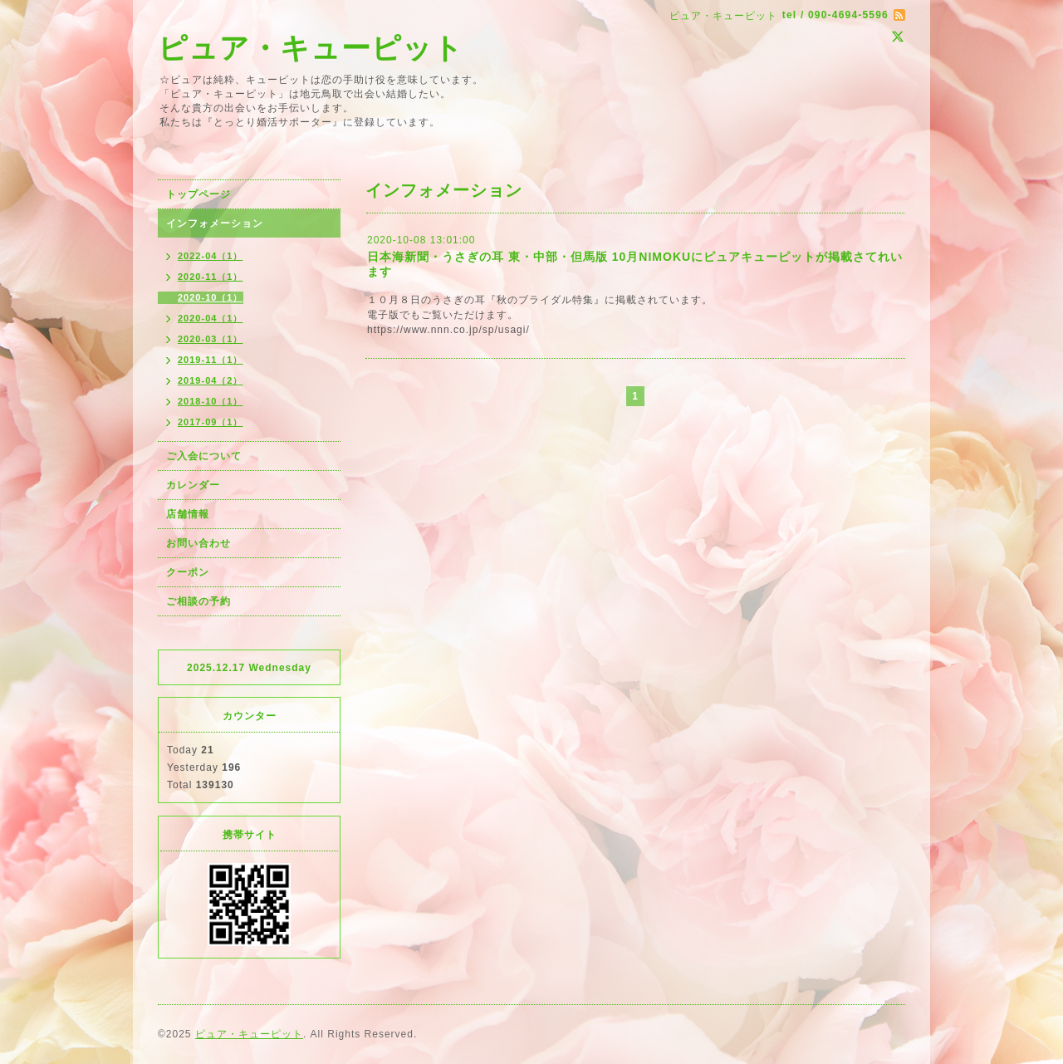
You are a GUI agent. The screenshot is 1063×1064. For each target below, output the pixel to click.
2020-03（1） (210, 339)
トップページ (198, 194)
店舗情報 (187, 514)
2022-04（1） (210, 256)
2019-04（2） (210, 380)
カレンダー (193, 485)
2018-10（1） (210, 401)
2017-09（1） (210, 422)
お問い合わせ (198, 543)
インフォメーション (214, 223)
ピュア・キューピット (310, 48)
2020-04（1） (210, 318)
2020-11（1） (210, 277)
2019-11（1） (210, 360)
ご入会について (204, 456)
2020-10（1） (210, 297)
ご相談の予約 (198, 601)
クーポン (187, 572)
